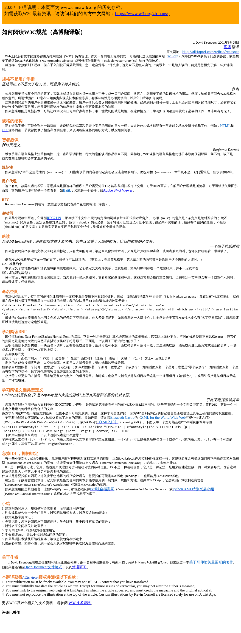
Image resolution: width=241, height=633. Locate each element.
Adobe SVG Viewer (118, 190)
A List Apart (30, 577)
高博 (227, 47)
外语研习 (79, 567)
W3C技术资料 (80, 603)
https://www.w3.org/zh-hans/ (141, 13)
